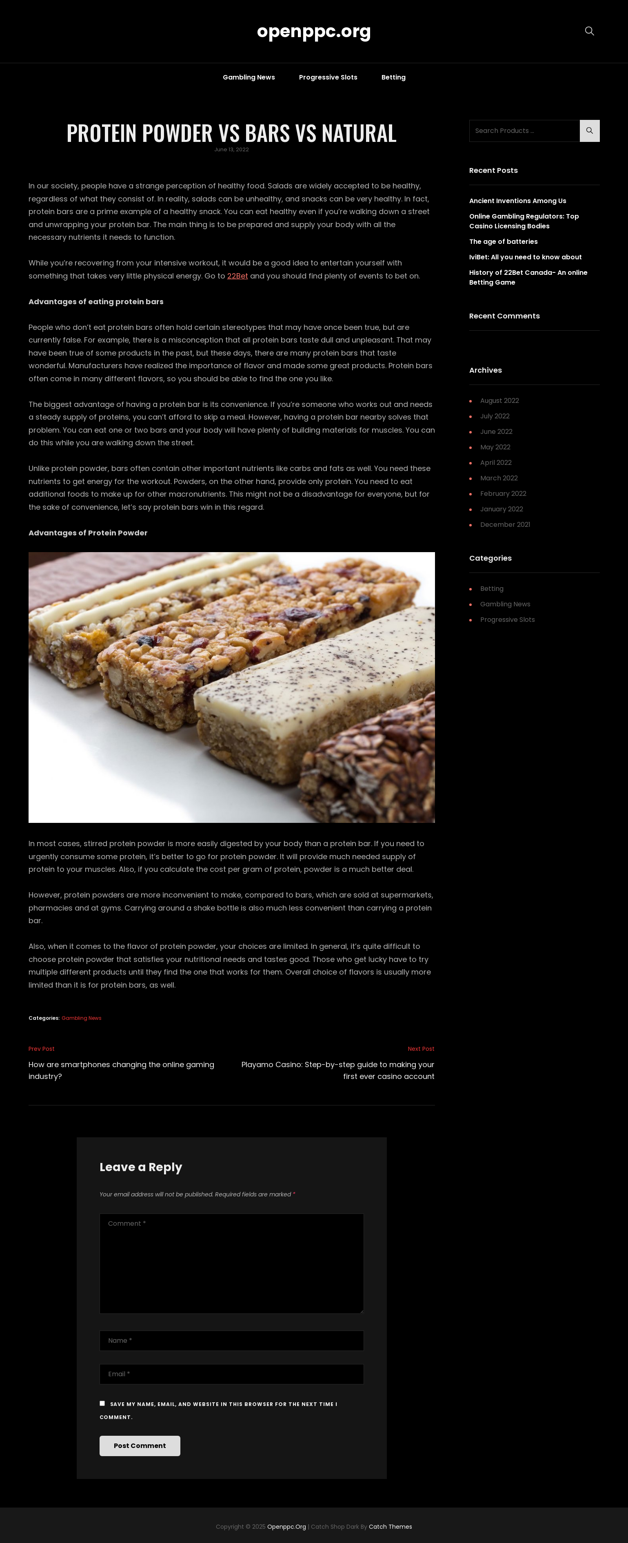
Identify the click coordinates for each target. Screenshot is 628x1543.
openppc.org (314, 31)
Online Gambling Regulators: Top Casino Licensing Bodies (524, 221)
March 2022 (499, 478)
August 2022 (499, 400)
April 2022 (496, 462)
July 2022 (495, 416)
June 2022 (496, 431)
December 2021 (505, 524)
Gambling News (249, 77)
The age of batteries (503, 241)
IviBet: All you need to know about (525, 257)
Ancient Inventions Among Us (517, 201)
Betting (394, 77)
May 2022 (495, 447)
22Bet (237, 276)
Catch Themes (390, 1527)
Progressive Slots (328, 77)
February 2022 (503, 493)
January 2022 (501, 509)
